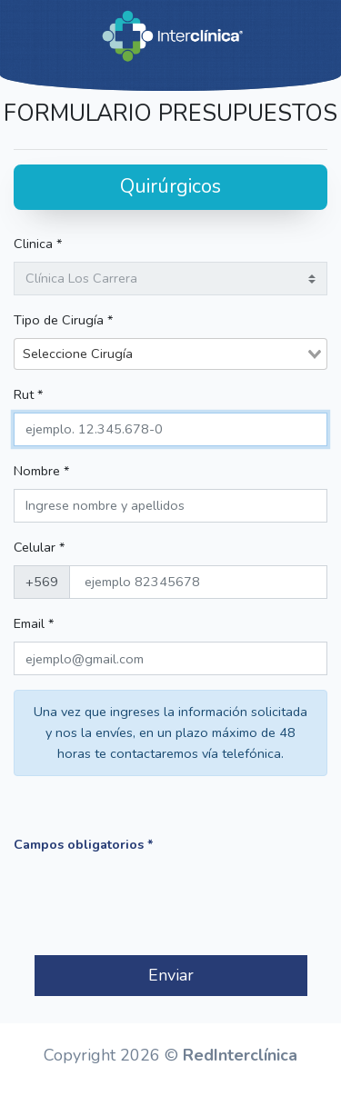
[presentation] (152, 905)
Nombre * (41, 471)
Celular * (39, 547)
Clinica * (38, 243)
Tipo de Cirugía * (63, 320)
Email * (34, 623)
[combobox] (170, 353)
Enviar (171, 975)
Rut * (28, 394)
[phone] (198, 582)
